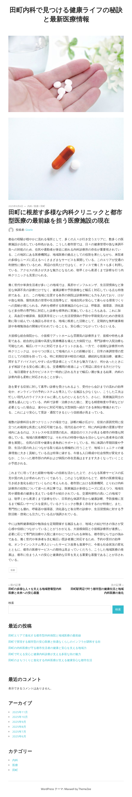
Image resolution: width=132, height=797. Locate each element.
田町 (43, 206)
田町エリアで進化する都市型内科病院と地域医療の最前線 (44, 635)
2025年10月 (20, 717)
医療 (36, 206)
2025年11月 (20, 712)
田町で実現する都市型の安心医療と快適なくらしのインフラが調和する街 (54, 642)
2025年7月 (19, 731)
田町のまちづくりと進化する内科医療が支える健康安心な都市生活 (50, 660)
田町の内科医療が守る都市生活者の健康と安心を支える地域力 (47, 648)
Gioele (29, 230)
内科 (29, 206)
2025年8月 (19, 727)
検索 (11, 603)
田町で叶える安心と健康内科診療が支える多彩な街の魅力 (44, 654)
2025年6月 (19, 736)
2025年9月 (19, 722)
